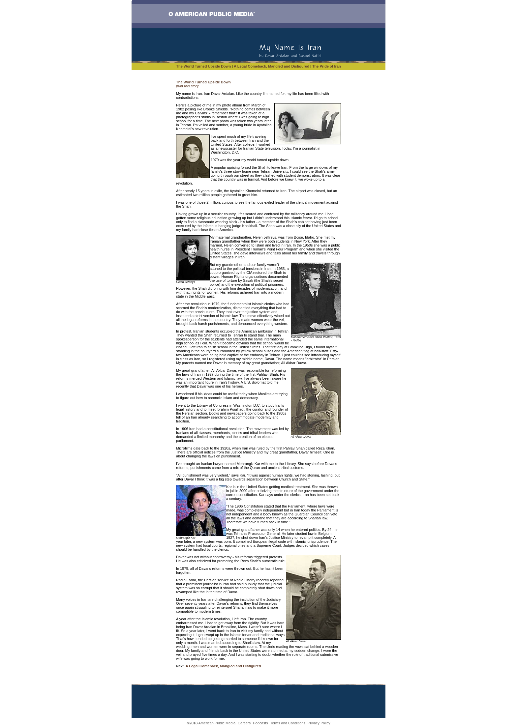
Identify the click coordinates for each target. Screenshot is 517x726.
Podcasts (260, 723)
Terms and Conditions (287, 723)
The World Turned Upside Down (203, 66)
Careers (244, 723)
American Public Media (217, 723)
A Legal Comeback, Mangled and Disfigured (271, 66)
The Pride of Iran (326, 66)
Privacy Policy (319, 723)
